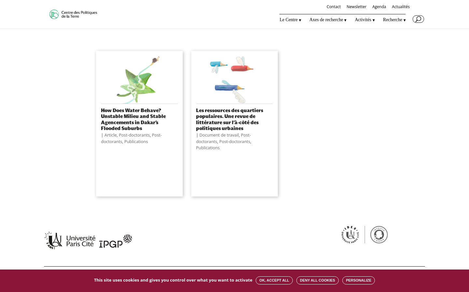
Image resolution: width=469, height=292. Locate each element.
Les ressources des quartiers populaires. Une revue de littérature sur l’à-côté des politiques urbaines (229, 119)
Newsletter (356, 7)
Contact (334, 7)
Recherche (392, 20)
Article (111, 135)
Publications (136, 141)
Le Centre (288, 20)
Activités (363, 20)
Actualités (401, 7)
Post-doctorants (134, 135)
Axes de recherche (326, 20)
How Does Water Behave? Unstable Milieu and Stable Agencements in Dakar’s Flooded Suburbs (133, 119)
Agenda (379, 7)
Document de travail (219, 135)
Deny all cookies (317, 280)
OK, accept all (274, 280)
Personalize (358, 280)
